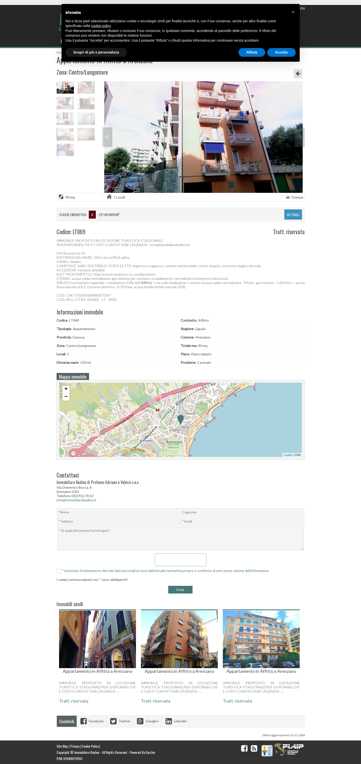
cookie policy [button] (101, 26)
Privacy (74, 746)
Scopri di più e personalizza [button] (96, 52)
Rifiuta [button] (251, 52)
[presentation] (180, 560)
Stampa (294, 197)
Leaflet (288, 454)
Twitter (120, 721)
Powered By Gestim (142, 752)
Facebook (91, 721)
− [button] (65, 397)
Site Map (62, 746)
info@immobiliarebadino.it (76, 500)
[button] (293, 12)
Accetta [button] (281, 52)
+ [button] (65, 389)
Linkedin (175, 721)
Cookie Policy (90, 746)
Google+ (147, 721)
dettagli (293, 214)
